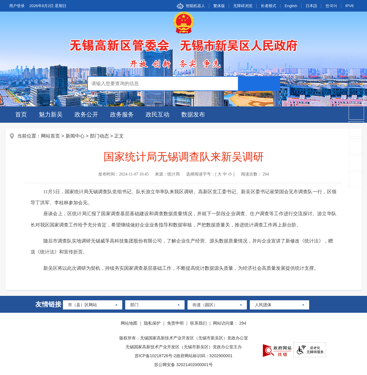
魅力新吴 (51, 114)
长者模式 (268, 6)
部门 (134, 304)
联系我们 (198, 323)
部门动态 (99, 135)
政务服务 (122, 114)
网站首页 (50, 135)
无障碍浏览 (242, 6)
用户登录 (17, 6)
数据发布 (193, 114)
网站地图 (129, 323)
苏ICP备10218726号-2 (155, 355)
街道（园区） (205, 304)
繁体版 (219, 6)
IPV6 (349, 6)
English (291, 6)
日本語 (311, 6)
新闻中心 (75, 135)
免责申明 (175, 323)
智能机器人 (195, 6)
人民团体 (263, 304)
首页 (21, 114)
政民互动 (157, 114)
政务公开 (86, 114)
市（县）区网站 (82, 304)
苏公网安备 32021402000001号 (183, 364)
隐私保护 (152, 323)
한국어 (331, 6)
